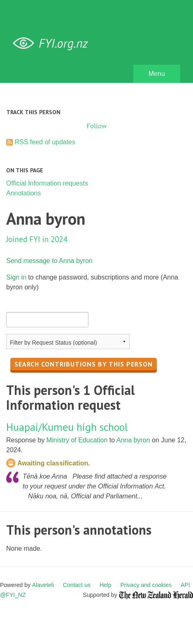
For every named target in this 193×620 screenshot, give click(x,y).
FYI (53, 43)
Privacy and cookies (146, 585)
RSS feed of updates (44, 142)
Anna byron (133, 440)
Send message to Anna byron (49, 260)
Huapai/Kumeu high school (67, 427)
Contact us (77, 585)
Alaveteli (43, 585)
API (185, 585)
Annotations (23, 193)
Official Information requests (47, 183)
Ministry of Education (77, 440)
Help (106, 585)
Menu (157, 73)
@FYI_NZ (13, 595)
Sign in (16, 277)
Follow (96, 126)
